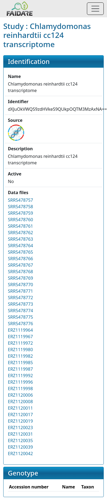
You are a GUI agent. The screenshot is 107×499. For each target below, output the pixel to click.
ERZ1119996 (20, 382)
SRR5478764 (20, 246)
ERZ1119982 (20, 356)
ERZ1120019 (20, 421)
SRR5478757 (20, 200)
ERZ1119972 (20, 343)
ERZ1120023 (20, 427)
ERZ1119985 (20, 363)
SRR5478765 (20, 252)
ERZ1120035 (20, 440)
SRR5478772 (20, 298)
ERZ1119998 (20, 389)
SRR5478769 (20, 278)
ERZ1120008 (20, 402)
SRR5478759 (20, 213)
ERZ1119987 (20, 369)
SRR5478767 (20, 265)
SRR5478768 (20, 272)
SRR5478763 (20, 239)
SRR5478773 (20, 304)
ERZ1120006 (20, 395)
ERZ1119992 (20, 376)
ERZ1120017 (20, 415)
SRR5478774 (20, 311)
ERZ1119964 (20, 330)
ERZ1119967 (20, 337)
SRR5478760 (20, 220)
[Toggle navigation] (95, 8)
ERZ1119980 (20, 350)
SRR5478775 (20, 317)
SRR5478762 (20, 233)
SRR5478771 (20, 291)
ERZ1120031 (20, 434)
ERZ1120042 (20, 453)
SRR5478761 (20, 226)
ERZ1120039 (20, 447)
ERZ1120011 (20, 408)
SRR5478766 (20, 259)
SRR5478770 (20, 285)
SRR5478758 (20, 207)
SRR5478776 (20, 324)
